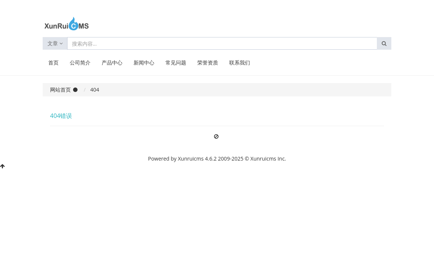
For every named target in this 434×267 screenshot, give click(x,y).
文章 (55, 43)
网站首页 (60, 89)
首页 (53, 62)
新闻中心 (144, 62)
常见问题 (175, 62)
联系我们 (239, 62)
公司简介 (80, 62)
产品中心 (112, 62)
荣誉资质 (207, 62)
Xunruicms (191, 158)
